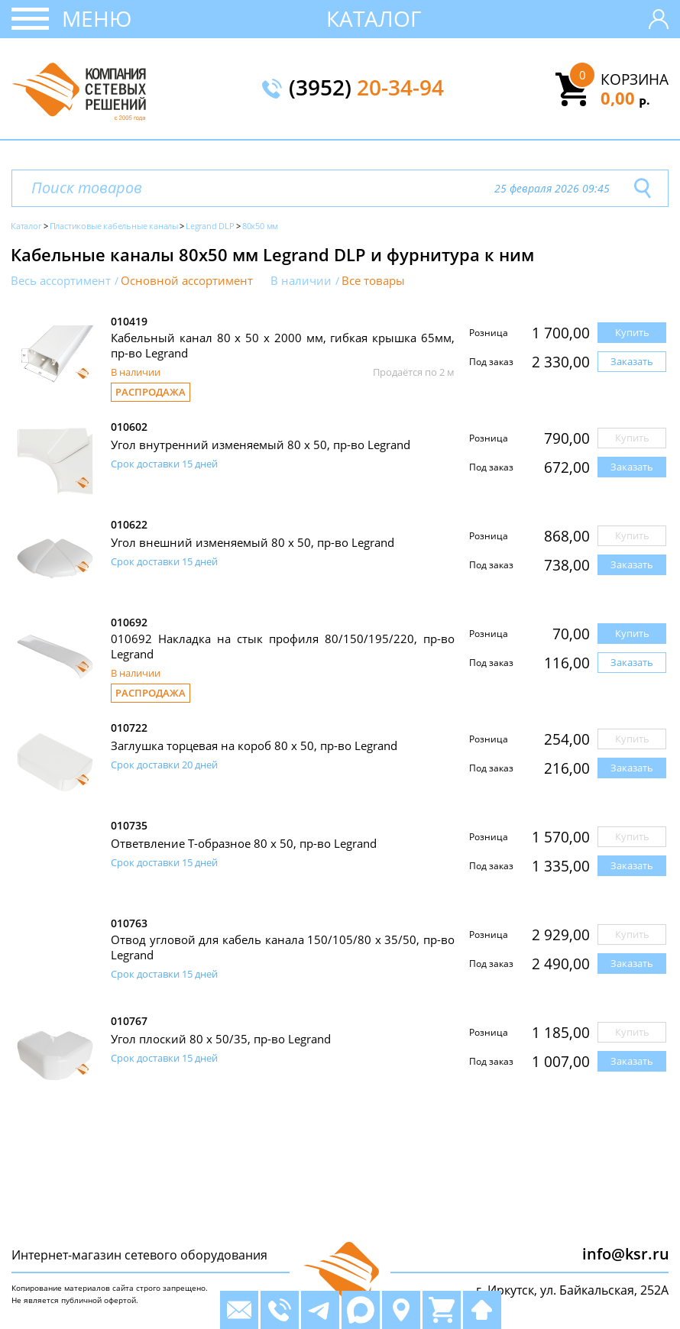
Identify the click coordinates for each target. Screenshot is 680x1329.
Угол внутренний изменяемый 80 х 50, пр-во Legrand (260, 444)
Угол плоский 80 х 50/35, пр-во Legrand (221, 1038)
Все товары (373, 280)
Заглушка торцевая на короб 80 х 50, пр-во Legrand (254, 745)
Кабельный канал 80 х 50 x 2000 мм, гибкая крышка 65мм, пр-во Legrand (283, 345)
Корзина (635, 79)
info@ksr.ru (625, 1253)
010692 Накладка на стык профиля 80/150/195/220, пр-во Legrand (283, 646)
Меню (96, 18)
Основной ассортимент (187, 280)
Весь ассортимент (61, 280)
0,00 (625, 97)
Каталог (374, 18)
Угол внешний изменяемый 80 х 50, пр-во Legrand (252, 542)
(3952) (366, 89)
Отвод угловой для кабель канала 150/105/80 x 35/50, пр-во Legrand (283, 947)
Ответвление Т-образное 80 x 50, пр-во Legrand (244, 843)
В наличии (301, 280)
